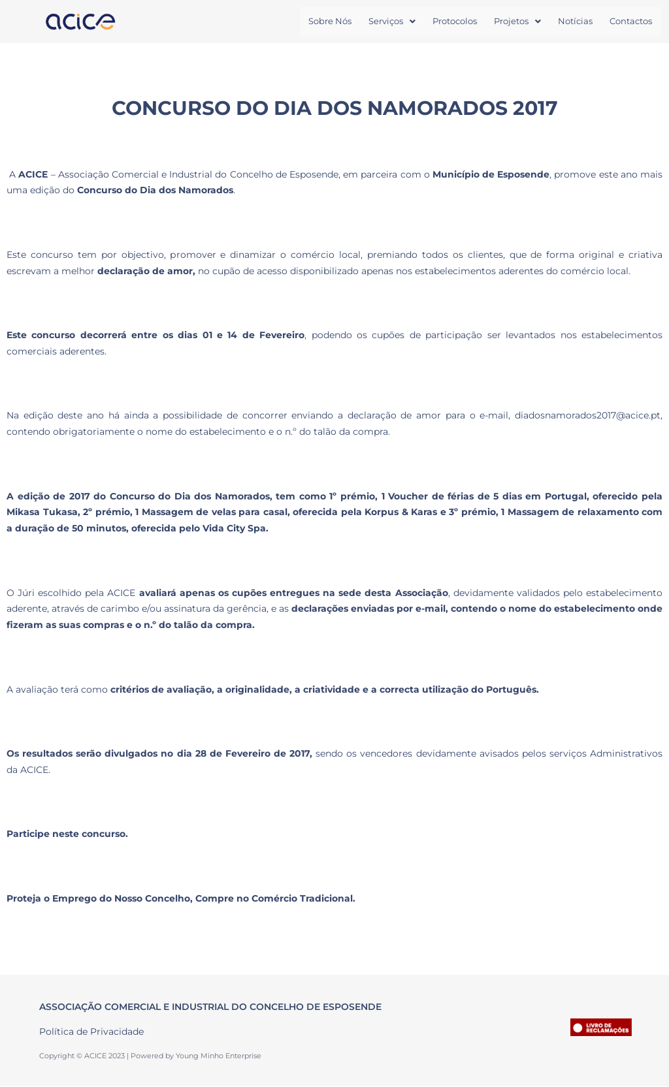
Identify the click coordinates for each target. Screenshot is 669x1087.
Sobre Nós (329, 21)
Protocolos (454, 21)
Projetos (517, 21)
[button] (392, 22)
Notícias (575, 21)
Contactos (631, 21)
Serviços (392, 21)
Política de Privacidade (91, 1033)
